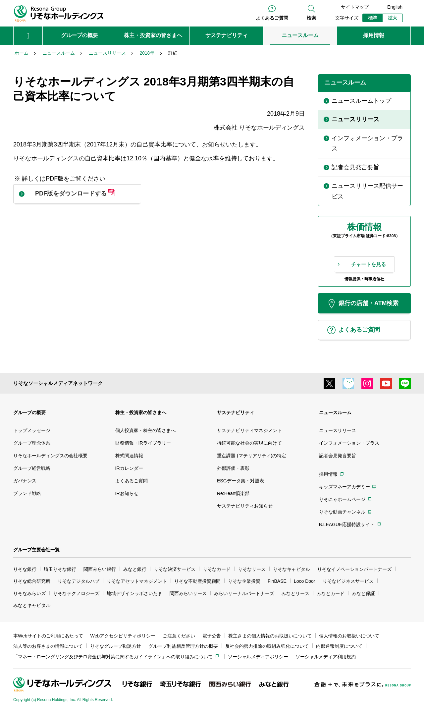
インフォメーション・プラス (349, 443)
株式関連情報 (129, 455)
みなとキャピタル (31, 605)
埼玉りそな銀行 (60, 569)
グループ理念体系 (31, 443)
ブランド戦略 (27, 493)
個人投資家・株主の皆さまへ (145, 430)
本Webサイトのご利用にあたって (48, 635)
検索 (311, 18)
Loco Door (304, 581)
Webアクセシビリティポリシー (123, 635)
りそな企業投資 (244, 581)
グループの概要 (29, 412)
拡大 (392, 18)
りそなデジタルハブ (78, 581)
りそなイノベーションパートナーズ (354, 569)
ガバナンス (24, 480)
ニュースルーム (335, 412)
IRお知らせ (126, 493)
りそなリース (252, 569)
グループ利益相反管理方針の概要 (183, 646)
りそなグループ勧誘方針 (115, 646)
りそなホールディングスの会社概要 (50, 455)
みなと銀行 (134, 569)
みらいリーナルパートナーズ (244, 593)
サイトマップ (355, 7)
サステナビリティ (235, 412)
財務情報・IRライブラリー (143, 443)
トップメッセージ (31, 430)
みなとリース (295, 593)
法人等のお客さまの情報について (48, 646)
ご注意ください (179, 635)
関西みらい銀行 (99, 569)
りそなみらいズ (29, 593)
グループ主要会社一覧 (36, 549)
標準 (372, 18)
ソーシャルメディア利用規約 (325, 656)
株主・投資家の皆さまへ (140, 412)
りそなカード (217, 569)
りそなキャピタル (291, 569)
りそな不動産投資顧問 (197, 581)
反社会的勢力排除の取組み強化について (267, 646)
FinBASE (277, 581)
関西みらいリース (188, 593)
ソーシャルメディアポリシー (258, 656)
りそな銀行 (24, 569)
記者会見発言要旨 (337, 455)
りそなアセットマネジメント (137, 581)
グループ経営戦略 (31, 468)
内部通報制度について (339, 646)
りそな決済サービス (174, 569)
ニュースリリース (337, 430)
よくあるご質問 (272, 18)
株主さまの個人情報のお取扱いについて (270, 635)
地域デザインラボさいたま (134, 593)
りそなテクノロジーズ (76, 593)
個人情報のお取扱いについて (349, 635)
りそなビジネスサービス (348, 581)
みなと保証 (363, 593)
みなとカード (330, 593)
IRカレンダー (129, 468)
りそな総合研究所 (31, 581)
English (394, 7)
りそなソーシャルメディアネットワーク (58, 383)
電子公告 (211, 635)
